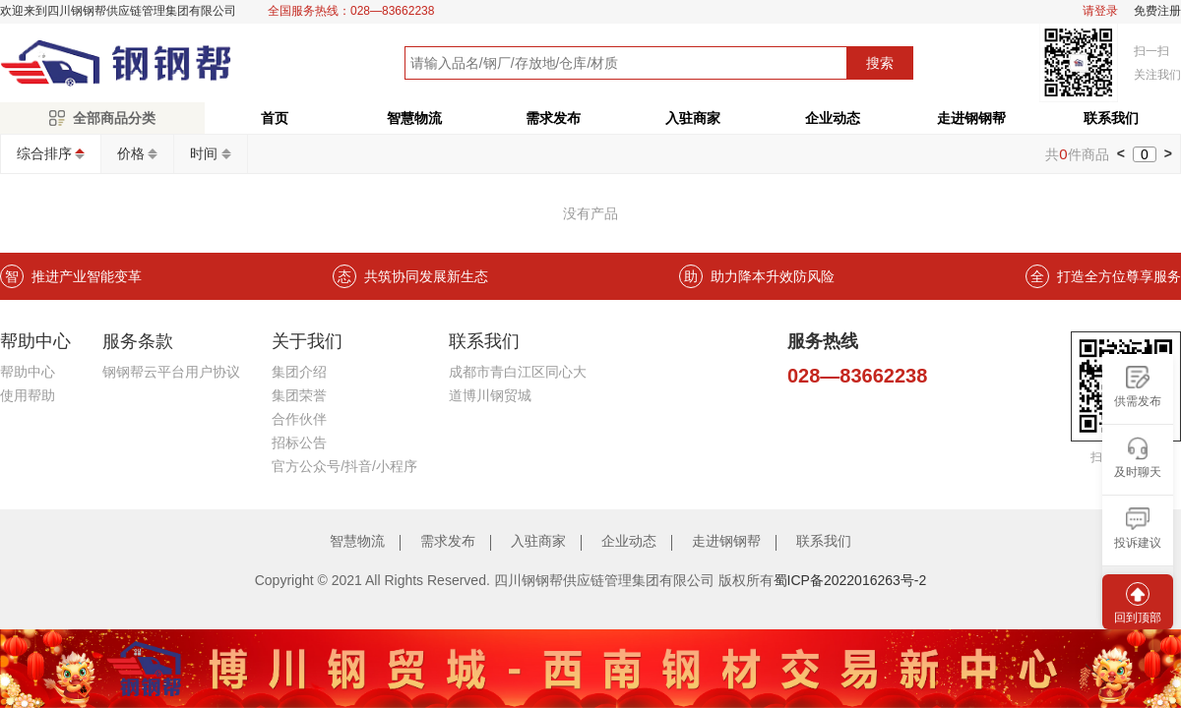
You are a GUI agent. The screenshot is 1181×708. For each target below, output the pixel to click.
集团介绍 (299, 372)
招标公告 (299, 442)
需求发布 (553, 118)
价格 (131, 153)
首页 (274, 118)
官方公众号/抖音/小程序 (344, 466)
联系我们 (823, 541)
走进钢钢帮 (971, 118)
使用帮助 (27, 395)
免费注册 (1157, 11)
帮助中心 (27, 372)
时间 (204, 153)
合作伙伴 (299, 419)
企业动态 (832, 118)
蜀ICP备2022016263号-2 (850, 580)
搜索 (880, 63)
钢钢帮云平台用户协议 (171, 372)
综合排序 (44, 153)
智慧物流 (414, 118)
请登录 (1100, 11)
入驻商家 (692, 118)
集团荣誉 (299, 395)
